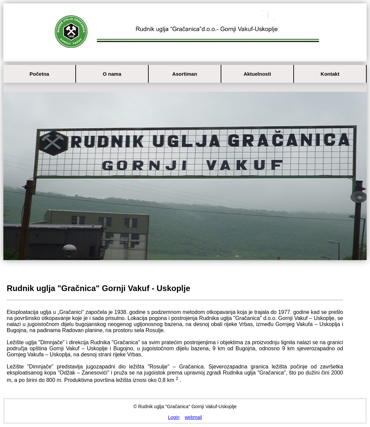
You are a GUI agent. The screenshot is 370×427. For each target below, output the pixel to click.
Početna (39, 74)
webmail (193, 417)
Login (173, 417)
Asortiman (184, 74)
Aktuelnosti (257, 74)
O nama (112, 74)
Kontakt (330, 74)
